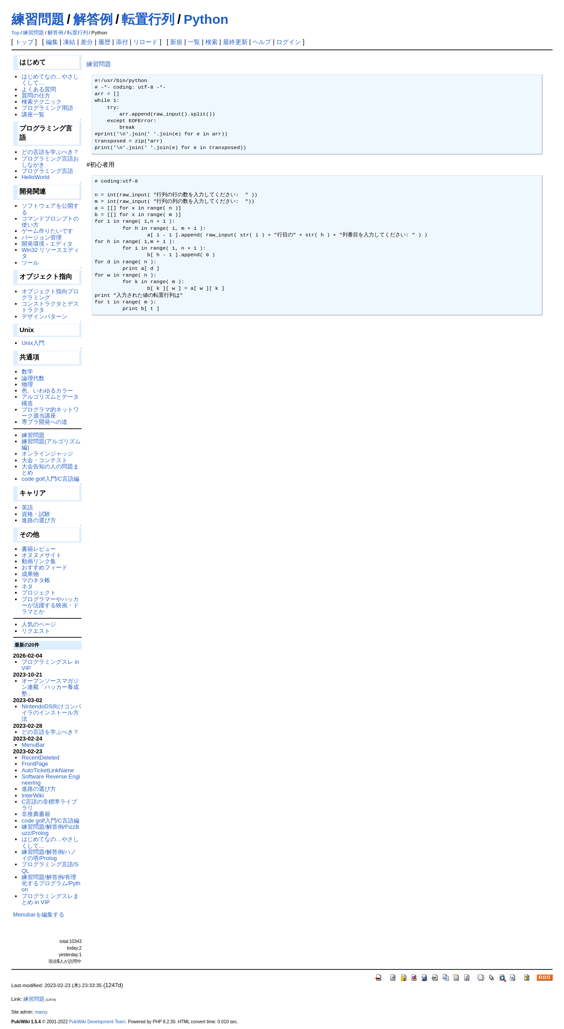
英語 (27, 507)
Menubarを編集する (38, 914)
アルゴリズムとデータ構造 (50, 399)
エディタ (61, 243)
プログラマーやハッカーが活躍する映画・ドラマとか (50, 605)
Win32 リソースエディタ (50, 253)
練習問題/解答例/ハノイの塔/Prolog (49, 855)
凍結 (69, 41)
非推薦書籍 (36, 814)
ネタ (27, 586)
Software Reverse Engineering (51, 779)
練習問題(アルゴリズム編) (51, 444)
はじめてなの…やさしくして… (50, 79)
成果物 (30, 574)
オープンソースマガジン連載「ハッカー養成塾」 (50, 687)
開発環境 (33, 243)
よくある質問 (39, 89)
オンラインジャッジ (47, 453)
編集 (52, 41)
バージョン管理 (42, 237)
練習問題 (37, 19)
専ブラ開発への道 (44, 422)
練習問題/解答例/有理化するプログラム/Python (51, 883)
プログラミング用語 (47, 108)
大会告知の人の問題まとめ (50, 469)
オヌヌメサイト (42, 555)
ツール (30, 262)
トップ (24, 41)
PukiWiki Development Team (97, 1021)
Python (206, 19)
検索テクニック (42, 101)
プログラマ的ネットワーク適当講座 (50, 412)
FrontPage (35, 763)
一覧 (194, 41)
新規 (176, 41)
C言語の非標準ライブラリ (49, 804)
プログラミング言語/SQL (50, 867)
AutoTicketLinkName (48, 770)
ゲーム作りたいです (47, 231)
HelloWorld (35, 177)
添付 (122, 41)
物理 (27, 384)
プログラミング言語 (47, 171)
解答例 (93, 19)
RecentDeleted (40, 757)
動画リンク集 (39, 561)
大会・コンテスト (44, 460)
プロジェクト (39, 592)
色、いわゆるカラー (47, 390)
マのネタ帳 (36, 580)
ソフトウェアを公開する (50, 208)
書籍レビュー (39, 549)
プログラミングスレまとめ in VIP (50, 899)
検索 (211, 41)
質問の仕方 (36, 95)
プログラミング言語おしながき (50, 161)
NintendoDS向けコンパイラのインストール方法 (51, 712)
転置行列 (148, 19)
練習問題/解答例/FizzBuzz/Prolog (50, 829)
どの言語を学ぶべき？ (50, 152)
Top (15, 32)
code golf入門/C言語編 (50, 478)
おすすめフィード (44, 567)
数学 (27, 371)
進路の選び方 (39, 520)
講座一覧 (33, 114)
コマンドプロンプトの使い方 (50, 221)
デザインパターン (44, 316)
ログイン (288, 41)
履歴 (104, 41)
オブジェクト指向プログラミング (50, 294)
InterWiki (33, 795)
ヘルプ (261, 41)
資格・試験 (36, 514)
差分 (87, 41)
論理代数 (33, 378)
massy (41, 1012)
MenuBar (33, 744)
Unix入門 (33, 343)
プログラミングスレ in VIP (50, 665)
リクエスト (36, 631)
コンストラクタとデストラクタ (50, 306)
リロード (145, 41)
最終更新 (235, 41)
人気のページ (39, 624)
